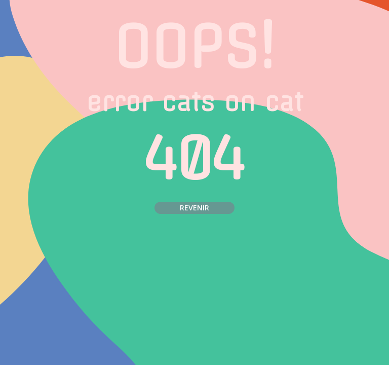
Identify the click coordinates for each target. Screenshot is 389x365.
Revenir (194, 207)
